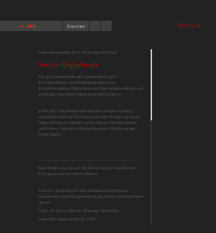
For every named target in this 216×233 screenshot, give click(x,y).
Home (27, 26)
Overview (76, 26)
